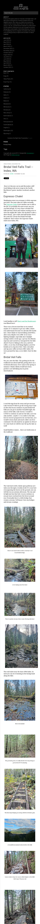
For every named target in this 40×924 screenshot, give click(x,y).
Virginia (6, 127)
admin (12, 173)
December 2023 (8, 48)
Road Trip (6, 82)
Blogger (30, 138)
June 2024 (6, 40)
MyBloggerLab (15, 155)
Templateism (30, 153)
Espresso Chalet (12, 204)
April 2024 (6, 44)
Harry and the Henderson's (27, 321)
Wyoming (6, 133)
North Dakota (7, 115)
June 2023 (6, 59)
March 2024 (7, 46)
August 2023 (7, 54)
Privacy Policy (7, 144)
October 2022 (7, 67)
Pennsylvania (7, 121)
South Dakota (7, 124)
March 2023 (7, 65)
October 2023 (7, 52)
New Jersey (7, 112)
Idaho (5, 95)
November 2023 (8, 50)
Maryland (6, 104)
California (6, 89)
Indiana (6, 98)
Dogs (5, 76)
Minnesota (6, 107)
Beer (5, 73)
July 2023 (6, 57)
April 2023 (6, 63)
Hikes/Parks (7, 79)
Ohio (5, 118)
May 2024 (6, 42)
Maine (5, 101)
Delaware (6, 92)
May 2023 (6, 61)
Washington (7, 130)
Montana (6, 110)
